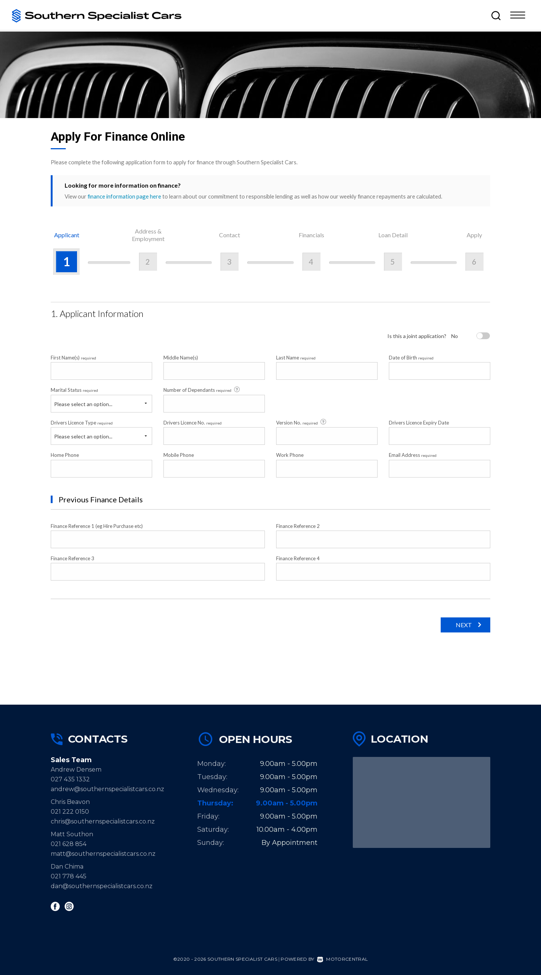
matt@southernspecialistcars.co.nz (103, 853)
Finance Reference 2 (298, 526)
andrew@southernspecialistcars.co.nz (107, 789)
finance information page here (124, 196)
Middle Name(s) (180, 358)
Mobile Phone (178, 455)
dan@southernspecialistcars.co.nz (102, 886)
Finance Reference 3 (72, 558)
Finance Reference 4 (298, 558)
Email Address (413, 455)
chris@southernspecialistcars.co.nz (106, 821)
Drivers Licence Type (82, 423)
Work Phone (290, 455)
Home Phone (65, 455)
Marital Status (74, 390)
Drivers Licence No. (192, 423)
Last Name (296, 358)
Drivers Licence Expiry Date (419, 423)
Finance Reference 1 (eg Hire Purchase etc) (97, 526)
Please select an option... (83, 404)
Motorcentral (342, 959)
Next (464, 624)
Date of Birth (411, 358)
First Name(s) (73, 358)
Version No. (301, 422)
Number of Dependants (202, 390)
